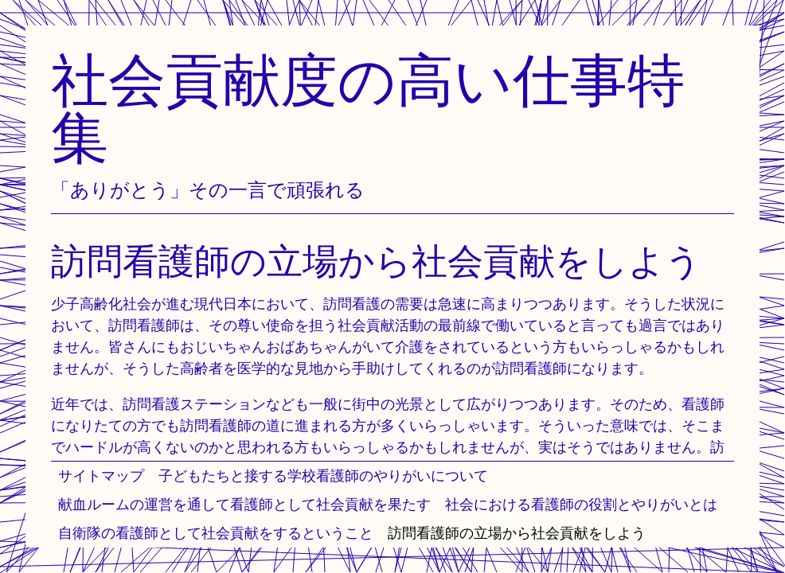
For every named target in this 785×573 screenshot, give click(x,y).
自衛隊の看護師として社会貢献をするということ (215, 533)
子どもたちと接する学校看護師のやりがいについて (323, 475)
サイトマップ (101, 475)
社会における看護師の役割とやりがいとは (581, 504)
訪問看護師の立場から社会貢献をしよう (517, 533)
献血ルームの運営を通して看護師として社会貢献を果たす (244, 504)
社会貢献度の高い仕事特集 (368, 107)
